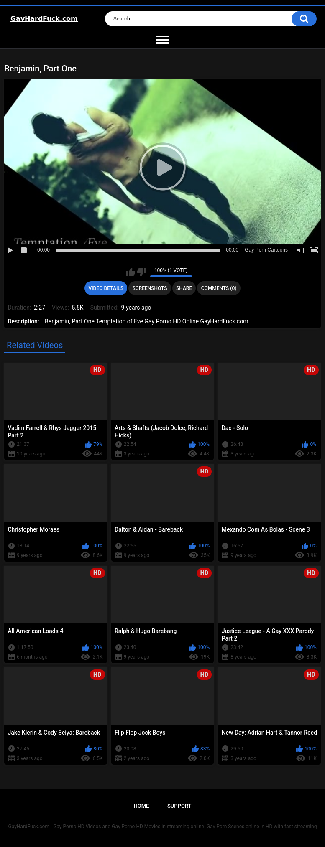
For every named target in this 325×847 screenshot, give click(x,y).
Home (141, 806)
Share (184, 288)
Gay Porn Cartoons (266, 250)
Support (179, 806)
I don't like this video (141, 272)
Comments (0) (219, 288)
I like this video (130, 272)
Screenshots (150, 288)
